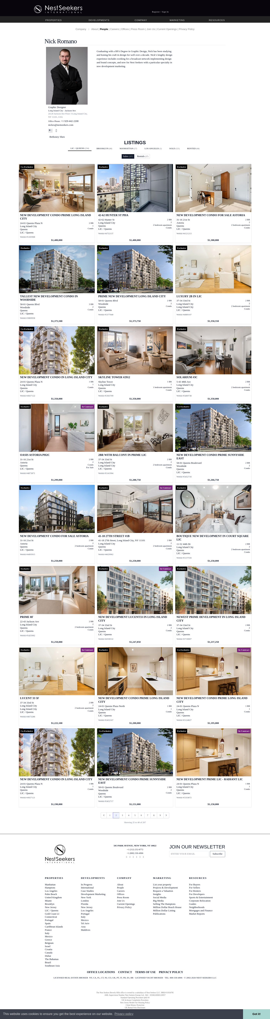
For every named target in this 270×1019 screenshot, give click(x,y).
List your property (162, 884)
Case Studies (87, 890)
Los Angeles (153, 148)
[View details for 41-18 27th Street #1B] (135, 524)
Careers (114, 29)
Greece (48, 939)
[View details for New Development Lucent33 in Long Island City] (135, 605)
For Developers (197, 894)
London (85, 900)
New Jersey (50, 907)
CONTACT (125, 972)
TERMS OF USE (145, 972)
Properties (53, 20)
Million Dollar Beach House (167, 907)
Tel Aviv (85, 923)
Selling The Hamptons (164, 903)
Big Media (158, 900)
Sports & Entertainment (201, 897)
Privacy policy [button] (124, 1014)
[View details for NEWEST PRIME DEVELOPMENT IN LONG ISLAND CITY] (213, 605)
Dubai (48, 955)
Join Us (151, 29)
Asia (83, 926)
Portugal (49, 920)
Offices (125, 29)
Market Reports (197, 913)
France (48, 929)
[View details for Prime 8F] (57, 605)
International (87, 887)
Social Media (159, 897)
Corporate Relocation (200, 900)
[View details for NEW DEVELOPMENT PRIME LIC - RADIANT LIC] (213, 767)
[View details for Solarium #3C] (213, 364)
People (104, 29)
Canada (48, 952)
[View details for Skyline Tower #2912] (135, 364)
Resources (217, 20)
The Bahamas (52, 959)
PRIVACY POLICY (171, 972)
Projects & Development (165, 887)
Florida (84, 903)
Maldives (85, 929)
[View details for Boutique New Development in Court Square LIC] (213, 524)
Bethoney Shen (57, 136)
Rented (193, 148)
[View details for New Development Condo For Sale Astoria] (213, 203)
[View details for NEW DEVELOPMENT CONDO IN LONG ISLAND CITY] (57, 364)
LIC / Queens (79, 148)
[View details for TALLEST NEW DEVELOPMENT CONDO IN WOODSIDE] (57, 284)
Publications (159, 913)
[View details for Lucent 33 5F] (57, 686)
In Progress (86, 884)
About (94, 29)
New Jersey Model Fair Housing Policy (135, 1003)
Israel (47, 946)
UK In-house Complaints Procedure (135, 1000)
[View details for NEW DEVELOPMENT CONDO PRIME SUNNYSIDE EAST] (213, 443)
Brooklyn (104, 148)
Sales (128, 156)
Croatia (48, 949)
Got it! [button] (256, 1014)
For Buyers (194, 884)
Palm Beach (51, 894)
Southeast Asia (52, 965)
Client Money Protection (135, 1005)
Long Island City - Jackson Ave (62, 110)
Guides (192, 903)
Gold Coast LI (52, 913)
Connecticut (51, 916)
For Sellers (194, 887)
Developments (99, 20)
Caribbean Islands (54, 926)
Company (141, 20)
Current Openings (167, 29)
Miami (48, 900)
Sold (174, 148)
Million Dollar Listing (164, 910)
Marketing (177, 20)
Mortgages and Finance (201, 910)
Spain (48, 923)
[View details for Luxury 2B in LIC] (213, 284)
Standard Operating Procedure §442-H (135, 998)
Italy (47, 933)
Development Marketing (93, 894)
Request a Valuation (163, 890)
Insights (157, 894)
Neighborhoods (197, 907)
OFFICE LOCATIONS (101, 972)
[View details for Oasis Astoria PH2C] (57, 443)
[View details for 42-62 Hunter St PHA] (135, 203)
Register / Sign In (160, 12)
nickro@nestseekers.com (60, 124)
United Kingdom (53, 897)
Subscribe (217, 853)
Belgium (49, 943)
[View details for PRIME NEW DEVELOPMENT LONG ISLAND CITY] (135, 284)
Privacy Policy (187, 29)
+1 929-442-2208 (70, 121)
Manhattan (128, 148)
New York (86, 897)
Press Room (138, 29)
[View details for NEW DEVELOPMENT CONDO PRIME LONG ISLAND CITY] (57, 203)
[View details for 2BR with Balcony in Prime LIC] (135, 443)
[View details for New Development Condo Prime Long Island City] (135, 686)
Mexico (49, 936)
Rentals (142, 156)
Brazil (48, 962)
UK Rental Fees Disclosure (135, 1008)
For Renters (195, 890)
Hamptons (50, 887)
